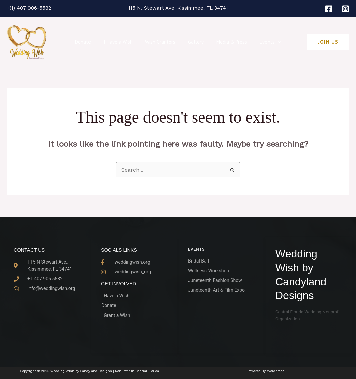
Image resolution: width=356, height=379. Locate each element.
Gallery (194, 42)
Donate (89, 42)
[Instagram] (345, 9)
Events (264, 42)
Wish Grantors (161, 42)
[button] (328, 42)
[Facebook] (329, 9)
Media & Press (228, 42)
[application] (271, 42)
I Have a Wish (121, 42)
